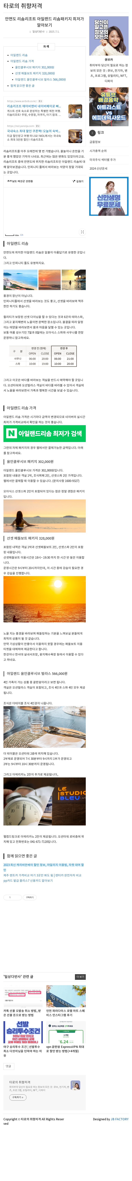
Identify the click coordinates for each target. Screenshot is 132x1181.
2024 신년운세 (98, 168)
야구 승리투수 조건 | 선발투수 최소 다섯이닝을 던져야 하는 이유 (22, 1103)
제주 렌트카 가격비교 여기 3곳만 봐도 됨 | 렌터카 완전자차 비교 (42, 927)
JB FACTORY (120, 1171)
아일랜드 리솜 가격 (22, 61)
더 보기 (80, 1028)
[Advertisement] (44, 421)
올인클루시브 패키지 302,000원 (34, 67)
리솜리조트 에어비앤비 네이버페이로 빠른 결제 (33, 107)
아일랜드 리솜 (19, 55)
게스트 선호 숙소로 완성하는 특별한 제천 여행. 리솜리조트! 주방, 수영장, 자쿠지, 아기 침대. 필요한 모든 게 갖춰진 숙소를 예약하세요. (34, 113)
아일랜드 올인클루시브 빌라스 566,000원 (40, 79)
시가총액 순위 (98, 151)
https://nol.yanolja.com (20, 126)
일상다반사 (38, 31)
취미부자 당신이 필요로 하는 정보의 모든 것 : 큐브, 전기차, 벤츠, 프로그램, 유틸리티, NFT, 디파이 (39, 1140)
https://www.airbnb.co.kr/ (22, 101)
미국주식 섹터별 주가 (103, 160)
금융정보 (95, 142)
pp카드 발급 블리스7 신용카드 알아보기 (28, 932)
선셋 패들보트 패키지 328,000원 (35, 73)
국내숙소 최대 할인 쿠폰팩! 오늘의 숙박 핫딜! (32, 131)
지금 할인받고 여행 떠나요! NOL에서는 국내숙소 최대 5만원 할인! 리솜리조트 (34, 137)
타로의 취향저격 (19, 1134)
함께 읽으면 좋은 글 (22, 86)
